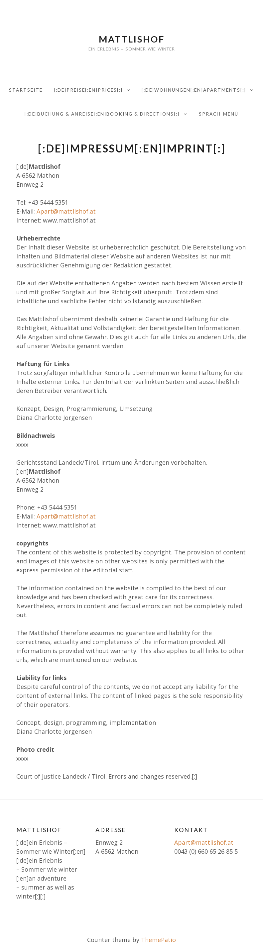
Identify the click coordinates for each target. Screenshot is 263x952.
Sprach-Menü (218, 114)
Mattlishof (132, 39)
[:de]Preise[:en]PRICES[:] (88, 90)
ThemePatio (158, 940)
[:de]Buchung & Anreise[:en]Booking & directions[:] (102, 114)
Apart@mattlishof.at (66, 211)
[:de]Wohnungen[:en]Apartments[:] (194, 90)
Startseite (26, 90)
